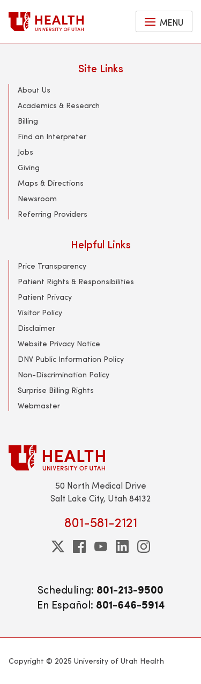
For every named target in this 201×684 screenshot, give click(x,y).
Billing (28, 121)
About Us (34, 90)
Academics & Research (59, 105)
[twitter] (57, 546)
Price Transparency (52, 266)
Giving (29, 167)
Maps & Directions (51, 183)
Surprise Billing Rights (56, 390)
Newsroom (37, 198)
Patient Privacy (45, 297)
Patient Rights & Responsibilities (76, 281)
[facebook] (79, 546)
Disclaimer (36, 328)
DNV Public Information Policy (71, 359)
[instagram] (143, 546)
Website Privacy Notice (59, 343)
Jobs (25, 152)
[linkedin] (122, 546)
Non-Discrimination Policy (63, 374)
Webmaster (39, 405)
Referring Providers (52, 214)
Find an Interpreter (52, 136)
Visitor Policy (40, 312)
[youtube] (100, 546)
